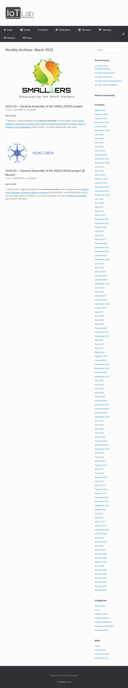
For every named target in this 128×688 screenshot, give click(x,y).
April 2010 (99, 538)
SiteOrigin (62, 682)
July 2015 (99, 421)
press (97, 610)
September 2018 (102, 304)
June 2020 (99, 263)
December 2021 (102, 219)
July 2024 (99, 146)
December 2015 (102, 404)
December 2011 (102, 497)
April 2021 (99, 235)
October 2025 (101, 126)
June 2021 (99, 231)
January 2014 (101, 465)
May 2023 (99, 171)
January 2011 (101, 525)
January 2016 (101, 401)
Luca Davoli (31, 110)
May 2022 (99, 207)
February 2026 (101, 114)
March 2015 (100, 437)
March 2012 (100, 485)
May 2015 (99, 429)
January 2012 (101, 493)
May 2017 (99, 348)
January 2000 (101, 590)
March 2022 (100, 215)
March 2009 (100, 550)
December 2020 (102, 247)
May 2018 (99, 320)
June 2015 (99, 425)
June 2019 (99, 288)
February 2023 (101, 179)
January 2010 (101, 542)
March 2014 (100, 461)
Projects (43, 30)
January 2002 (101, 586)
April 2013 (99, 473)
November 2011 (102, 501)
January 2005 (101, 574)
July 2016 (99, 380)
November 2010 (102, 530)
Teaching (105, 30)
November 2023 (102, 159)
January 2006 (101, 570)
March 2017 (100, 352)
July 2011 (99, 513)
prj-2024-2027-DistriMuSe (106, 85)
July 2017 (99, 340)
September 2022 (102, 195)
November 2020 (102, 251)
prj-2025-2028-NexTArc (105, 73)
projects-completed (103, 622)
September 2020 (102, 259)
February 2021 (101, 243)
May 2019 (99, 292)
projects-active (101, 614)
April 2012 (99, 481)
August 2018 (100, 308)
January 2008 (101, 558)
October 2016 (101, 372)
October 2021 (101, 227)
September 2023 (102, 163)
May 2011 (99, 517)
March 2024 (100, 151)
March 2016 (100, 396)
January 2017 (101, 360)
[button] (123, 34)
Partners (9, 38)
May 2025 (99, 142)
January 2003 (101, 582)
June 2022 (99, 203)
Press (27, 38)
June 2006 (99, 566)
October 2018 (101, 300)
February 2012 (101, 489)
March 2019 (100, 296)
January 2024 (101, 155)
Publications (63, 30)
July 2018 (99, 312)
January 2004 (101, 578)
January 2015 (101, 441)
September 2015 (102, 417)
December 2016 (102, 364)
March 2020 (100, 272)
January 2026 (101, 118)
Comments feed (102, 654)
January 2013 (101, 477)
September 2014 (102, 449)
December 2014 (102, 445)
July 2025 (99, 134)
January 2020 (101, 275)
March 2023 (100, 175)
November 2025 (102, 122)
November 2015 (102, 409)
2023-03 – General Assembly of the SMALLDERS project (44, 106)
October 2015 (101, 413)
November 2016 (102, 368)
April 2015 (99, 433)
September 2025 (102, 130)
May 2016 (99, 388)
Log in (97, 646)
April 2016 (99, 392)
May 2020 (99, 267)
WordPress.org (101, 658)
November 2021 (102, 223)
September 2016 (102, 376)
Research (84, 30)
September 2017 (102, 336)
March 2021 (100, 239)
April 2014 (99, 457)
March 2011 (100, 521)
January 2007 (101, 562)
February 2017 (101, 356)
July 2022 (99, 199)
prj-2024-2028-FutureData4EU (108, 81)
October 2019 (101, 280)
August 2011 (100, 509)
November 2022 (102, 191)
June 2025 (99, 138)
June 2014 (99, 453)
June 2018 (99, 316)
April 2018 (99, 324)
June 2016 (99, 384)
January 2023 (101, 183)
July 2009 (99, 546)
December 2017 (102, 332)
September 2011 (102, 505)
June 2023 (99, 167)
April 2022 (99, 211)
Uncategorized (101, 630)
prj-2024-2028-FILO (103, 77)
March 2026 (100, 110)
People (25, 30)
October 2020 (101, 255)
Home (8, 30)
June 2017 (99, 344)
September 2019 (102, 284)
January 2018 (101, 328)
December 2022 (102, 187)
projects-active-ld (102, 618)
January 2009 (101, 554)
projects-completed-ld (104, 626)
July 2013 (99, 469)
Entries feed (100, 650)
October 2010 (101, 534)
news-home (100, 606)
